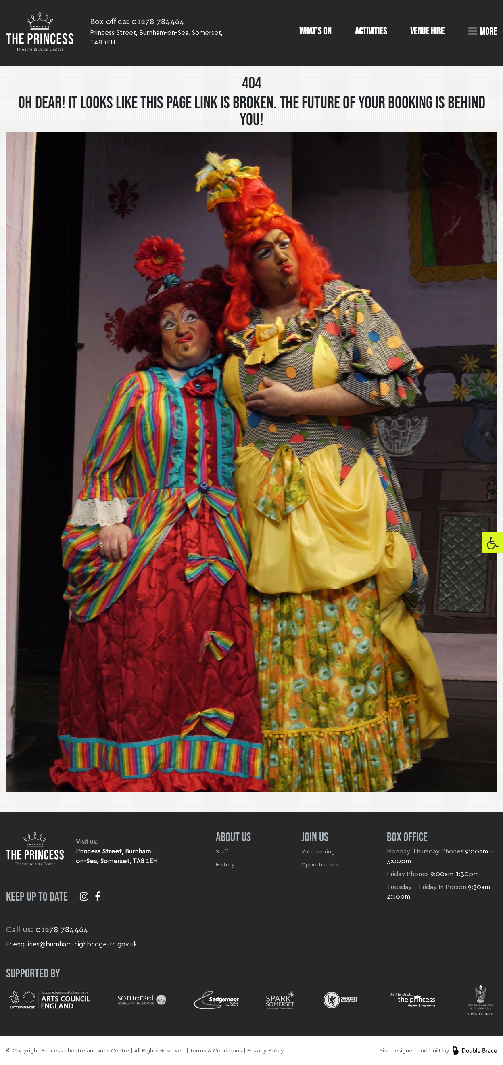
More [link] (488, 31)
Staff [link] (222, 852)
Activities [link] (371, 31)
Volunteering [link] (318, 852)
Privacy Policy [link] (265, 1051)
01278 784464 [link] (157, 22)
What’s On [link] (315, 31)
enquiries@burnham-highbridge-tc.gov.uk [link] (75, 944)
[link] (492, 542)
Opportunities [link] (319, 865)
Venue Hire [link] (427, 31)
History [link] (225, 865)
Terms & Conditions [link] (216, 1051)
